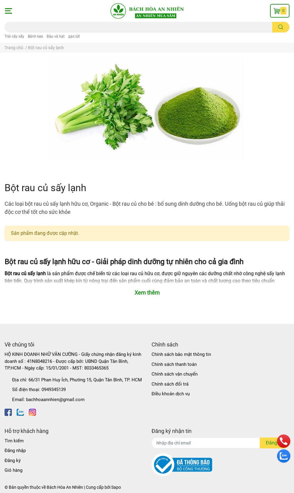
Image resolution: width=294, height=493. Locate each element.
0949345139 (54, 389)
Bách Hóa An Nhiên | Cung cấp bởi (79, 487)
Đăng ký (13, 460)
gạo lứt (74, 36)
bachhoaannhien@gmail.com (55, 399)
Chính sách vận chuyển (175, 374)
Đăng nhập (15, 450)
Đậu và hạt (56, 36)
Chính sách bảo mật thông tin (181, 354)
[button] (8, 11)
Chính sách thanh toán (174, 364)
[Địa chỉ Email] (220, 442)
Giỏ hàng (13, 470)
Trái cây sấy (14, 36)
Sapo (116, 487)
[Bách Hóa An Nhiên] (147, 11)
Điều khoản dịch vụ (171, 394)
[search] (280, 27)
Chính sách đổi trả (170, 384)
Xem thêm (147, 292)
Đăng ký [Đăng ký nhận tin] (274, 443)
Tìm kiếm (14, 441)
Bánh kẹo (35, 36)
